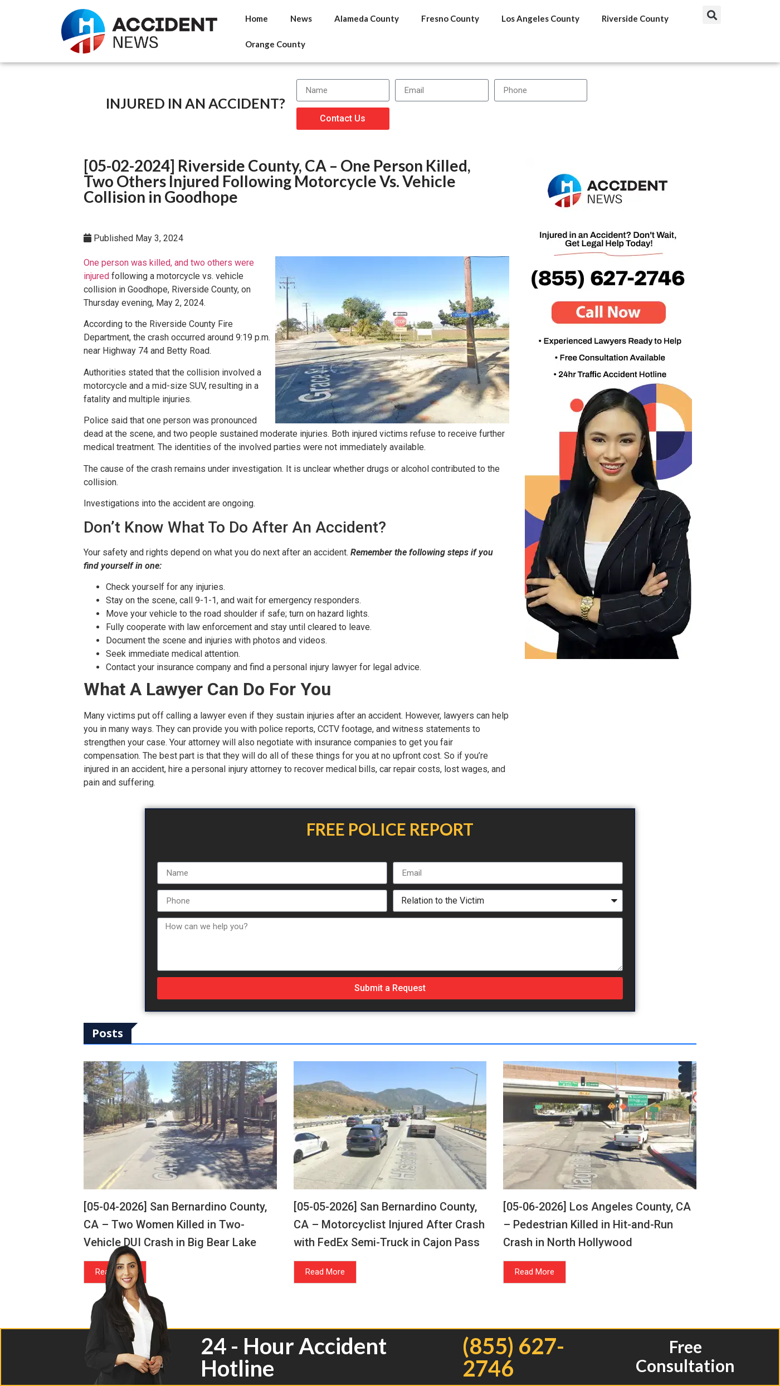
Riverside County (635, 18)
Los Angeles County (540, 18)
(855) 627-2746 (513, 1357)
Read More (325, 1272)
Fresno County (450, 18)
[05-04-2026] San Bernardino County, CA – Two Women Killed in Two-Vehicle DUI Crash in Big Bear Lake (175, 1224)
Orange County (275, 44)
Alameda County (366, 18)
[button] (712, 15)
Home (256, 18)
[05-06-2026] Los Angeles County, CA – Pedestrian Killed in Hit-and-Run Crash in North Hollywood (597, 1224)
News (301, 18)
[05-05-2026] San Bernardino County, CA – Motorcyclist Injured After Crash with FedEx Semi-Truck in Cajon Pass (389, 1224)
